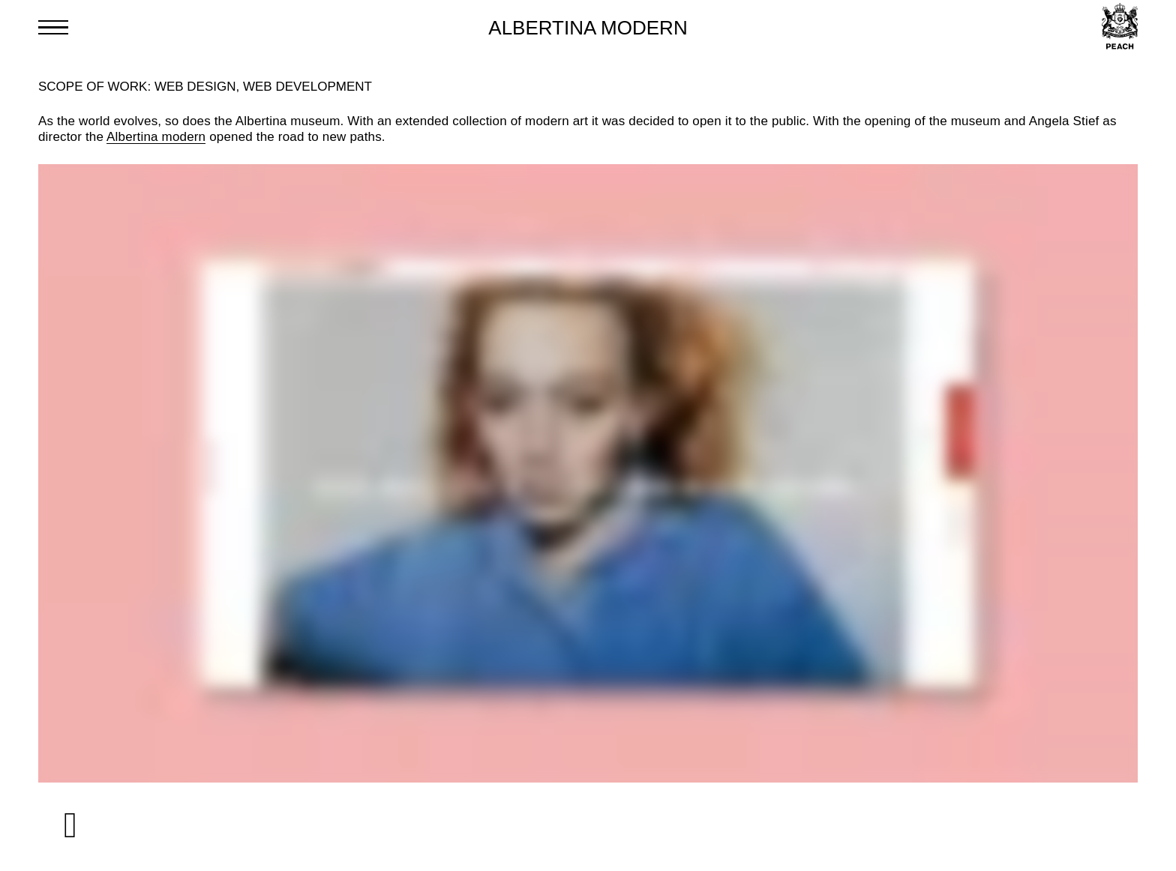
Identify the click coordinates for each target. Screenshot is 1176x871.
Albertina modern (156, 137)
